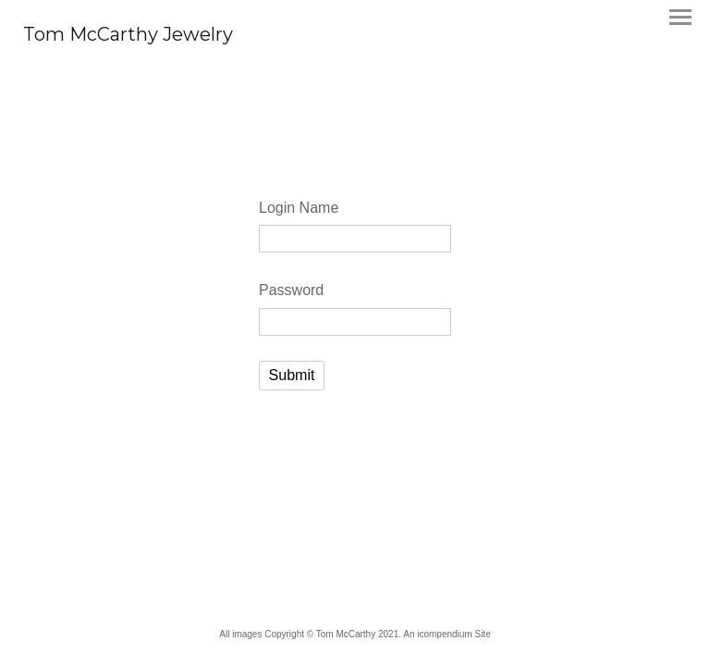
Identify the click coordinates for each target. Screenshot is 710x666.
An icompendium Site (447, 634)
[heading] (128, 35)
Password (291, 290)
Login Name (298, 208)
